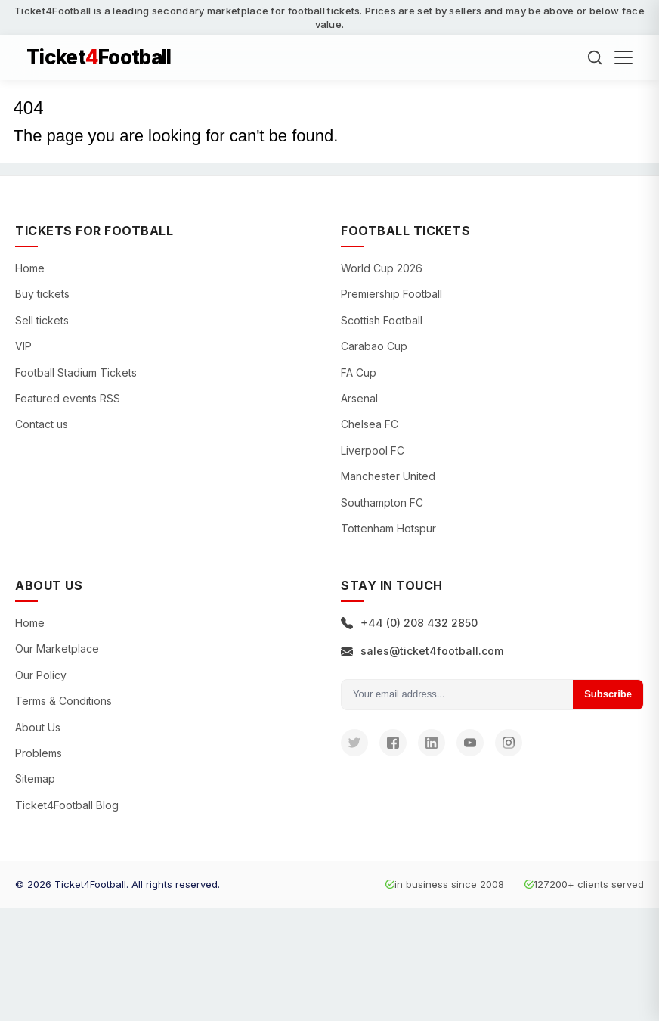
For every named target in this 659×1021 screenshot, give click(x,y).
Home (30, 268)
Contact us (41, 423)
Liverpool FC (372, 450)
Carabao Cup (374, 346)
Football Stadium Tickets (76, 372)
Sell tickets (42, 320)
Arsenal (359, 398)
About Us (37, 727)
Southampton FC (382, 502)
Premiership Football (391, 293)
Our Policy (41, 675)
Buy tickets (42, 293)
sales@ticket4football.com (422, 650)
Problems (38, 752)
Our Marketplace (57, 648)
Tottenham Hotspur (388, 528)
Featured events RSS (67, 398)
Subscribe (608, 694)
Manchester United (388, 476)
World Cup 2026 (381, 268)
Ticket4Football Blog (67, 805)
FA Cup (358, 372)
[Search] (594, 57)
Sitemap (35, 778)
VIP (23, 346)
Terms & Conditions (63, 700)
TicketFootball (99, 57)
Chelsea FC (369, 423)
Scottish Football (381, 320)
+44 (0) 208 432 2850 (409, 622)
